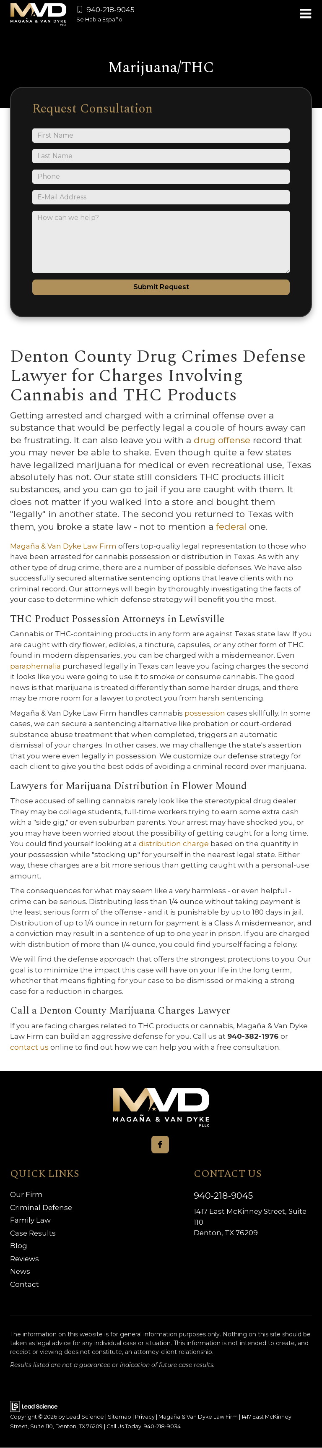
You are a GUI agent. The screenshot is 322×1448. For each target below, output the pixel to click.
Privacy (145, 1417)
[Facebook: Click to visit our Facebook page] (160, 1144)
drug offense (223, 440)
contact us (30, 1047)
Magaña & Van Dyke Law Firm (64, 546)
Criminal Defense (41, 1207)
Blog (18, 1246)
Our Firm (26, 1195)
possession (205, 713)
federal (232, 526)
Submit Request (161, 287)
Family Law (30, 1220)
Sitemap (119, 1417)
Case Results (33, 1233)
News (20, 1272)
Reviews (25, 1259)
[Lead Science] (33, 1406)
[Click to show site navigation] (305, 14)
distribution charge (174, 843)
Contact (24, 1284)
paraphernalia (36, 666)
